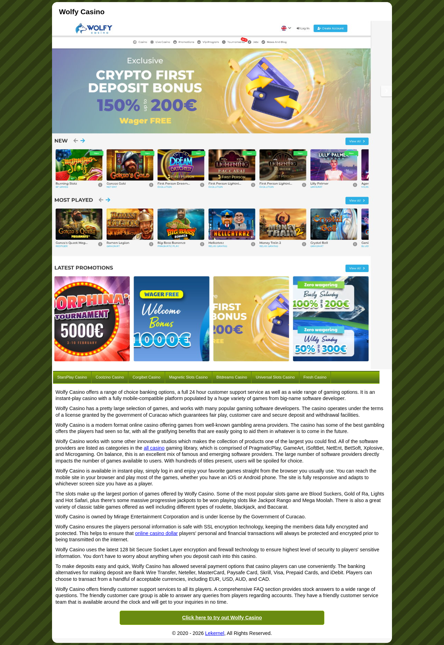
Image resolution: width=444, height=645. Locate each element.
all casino (154, 448)
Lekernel (214, 633)
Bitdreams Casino (231, 377)
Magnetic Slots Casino (188, 377)
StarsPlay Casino (72, 377)
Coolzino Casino (110, 377)
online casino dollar (156, 533)
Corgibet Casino (146, 377)
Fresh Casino (315, 377)
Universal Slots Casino (275, 377)
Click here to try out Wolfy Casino (222, 617)
